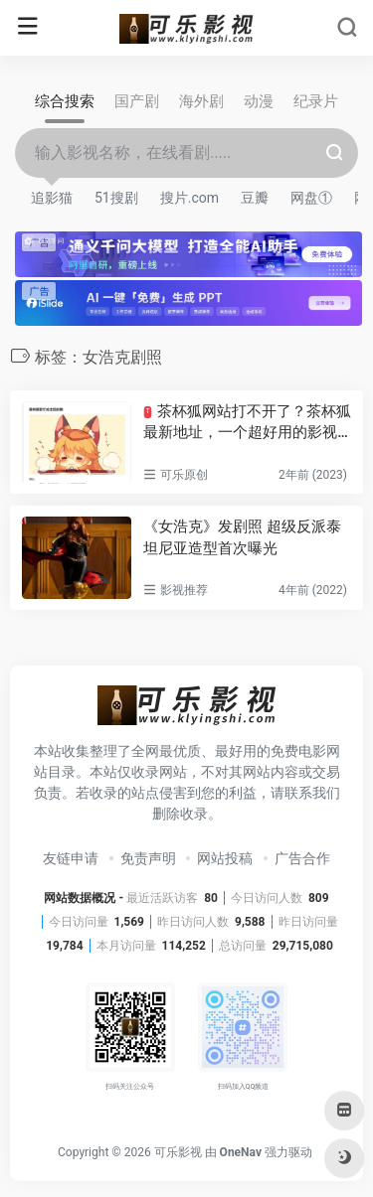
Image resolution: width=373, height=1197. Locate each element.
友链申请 (70, 858)
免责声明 (148, 858)
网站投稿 (225, 858)
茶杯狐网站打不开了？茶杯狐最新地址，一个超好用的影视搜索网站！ (246, 423)
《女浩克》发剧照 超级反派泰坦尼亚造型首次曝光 (242, 537)
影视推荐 (184, 590)
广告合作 (302, 858)
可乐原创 (184, 475)
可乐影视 (178, 1152)
